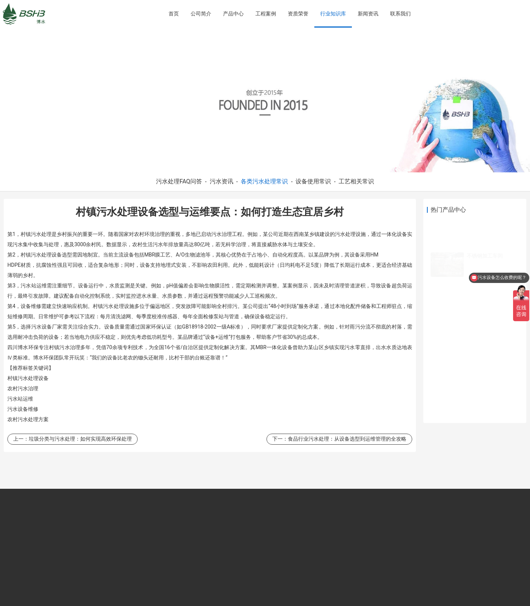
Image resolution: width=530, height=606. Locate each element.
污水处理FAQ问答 (179, 181)
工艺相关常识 (356, 181)
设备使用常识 (313, 181)
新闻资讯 (368, 14)
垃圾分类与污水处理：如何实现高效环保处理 (80, 439)
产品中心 (233, 14)
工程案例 (265, 14)
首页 (174, 14)
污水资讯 (221, 181)
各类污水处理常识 (264, 181)
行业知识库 (333, 14)
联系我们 (400, 14)
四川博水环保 (23, 347)
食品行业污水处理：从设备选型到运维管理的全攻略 (347, 439)
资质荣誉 (298, 14)
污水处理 (41, 234)
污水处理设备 (46, 255)
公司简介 (201, 14)
